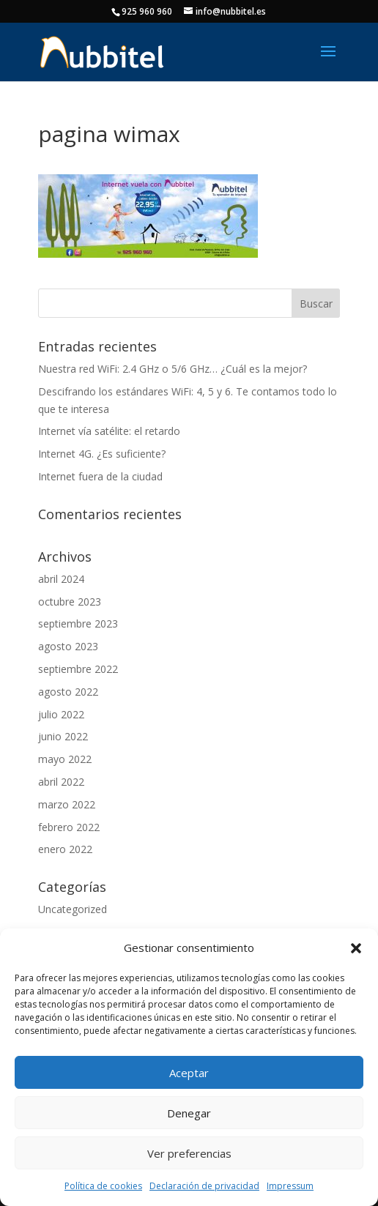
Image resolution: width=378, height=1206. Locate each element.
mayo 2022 (65, 759)
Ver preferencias (189, 1153)
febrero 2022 (69, 827)
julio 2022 (61, 714)
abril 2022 (61, 782)
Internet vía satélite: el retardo (109, 431)
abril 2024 (61, 579)
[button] (356, 948)
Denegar (189, 1113)
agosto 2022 (68, 692)
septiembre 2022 (78, 669)
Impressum (290, 1186)
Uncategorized (72, 909)
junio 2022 (63, 736)
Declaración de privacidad (204, 1186)
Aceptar (189, 1072)
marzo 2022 (66, 804)
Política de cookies (103, 1186)
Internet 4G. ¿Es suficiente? (102, 454)
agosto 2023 (68, 646)
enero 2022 (65, 849)
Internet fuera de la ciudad (100, 476)
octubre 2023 (69, 601)
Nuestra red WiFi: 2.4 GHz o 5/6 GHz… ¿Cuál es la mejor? (172, 369)
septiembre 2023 (78, 623)
